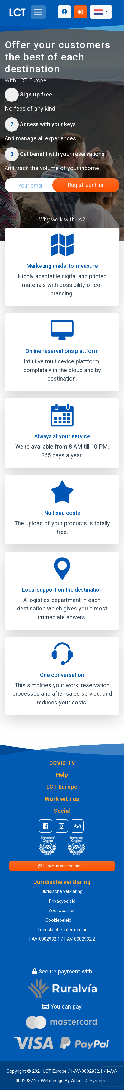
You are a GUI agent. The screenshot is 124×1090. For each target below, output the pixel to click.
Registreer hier (86, 185)
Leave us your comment (62, 866)
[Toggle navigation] (38, 12)
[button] (62, 763)
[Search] (28, 185)
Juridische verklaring (62, 891)
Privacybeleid (62, 901)
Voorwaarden (62, 910)
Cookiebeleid (58, 920)
